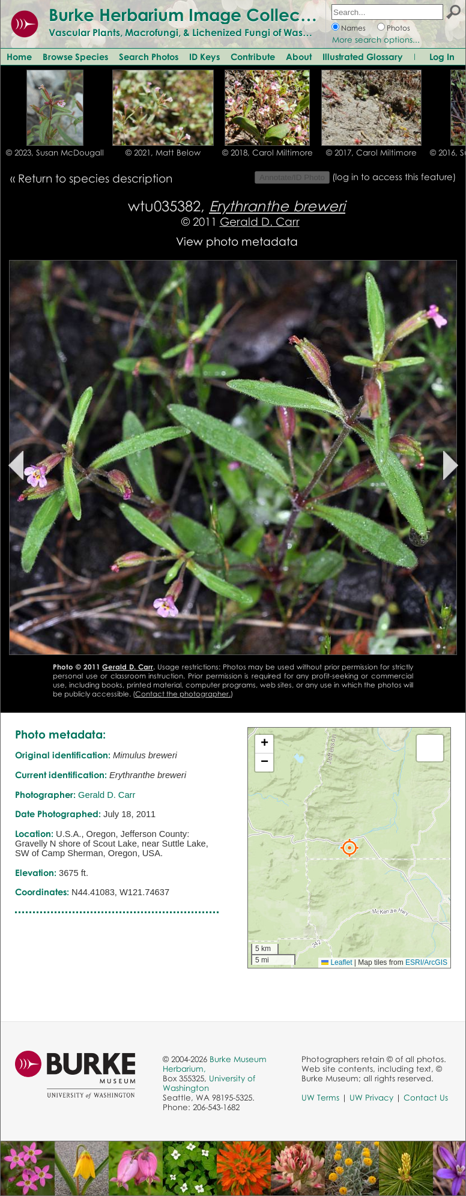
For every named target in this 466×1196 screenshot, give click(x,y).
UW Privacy (371, 1097)
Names (353, 27)
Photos (398, 27)
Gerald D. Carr (260, 221)
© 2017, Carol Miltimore (371, 152)
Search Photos (148, 56)
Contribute (253, 56)
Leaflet (336, 962)
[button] (349, 847)
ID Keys (204, 56)
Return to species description (95, 178)
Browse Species (75, 56)
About (299, 56)
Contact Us (426, 1097)
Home (19, 56)
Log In (442, 56)
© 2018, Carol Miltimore (267, 152)
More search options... (376, 39)
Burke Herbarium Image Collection (189, 14)
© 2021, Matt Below (163, 152)
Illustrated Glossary (362, 56)
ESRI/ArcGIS (426, 962)
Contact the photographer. (183, 693)
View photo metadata (237, 241)
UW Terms (320, 1097)
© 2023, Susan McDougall (55, 152)
